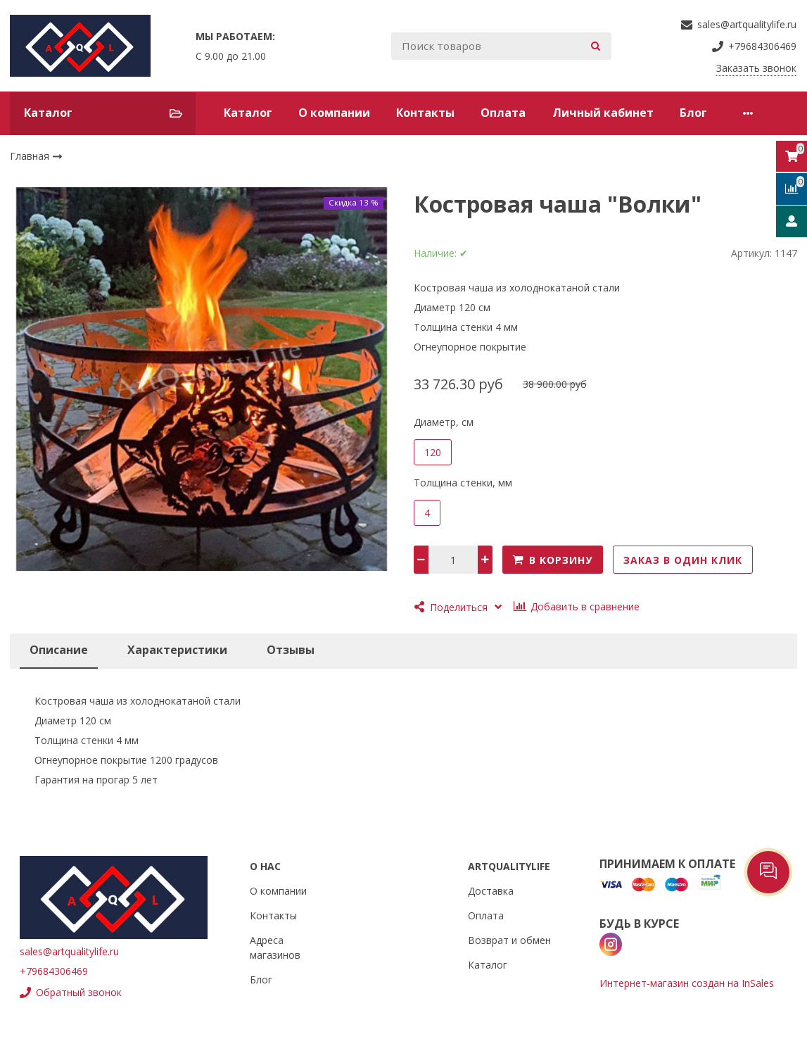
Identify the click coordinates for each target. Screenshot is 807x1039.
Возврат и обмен (509, 940)
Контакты (425, 112)
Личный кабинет (603, 112)
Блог (693, 112)
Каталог (248, 112)
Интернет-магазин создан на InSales (686, 983)
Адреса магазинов (275, 947)
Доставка (491, 891)
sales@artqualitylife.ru (69, 951)
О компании (334, 112)
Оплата (503, 112)
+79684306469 (54, 971)
